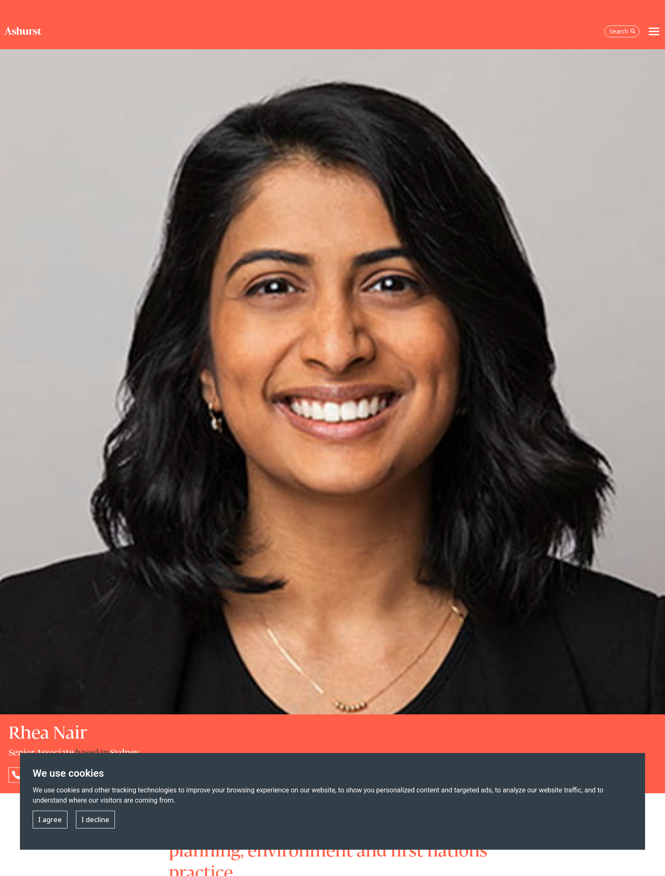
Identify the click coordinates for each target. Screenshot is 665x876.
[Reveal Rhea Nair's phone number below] (16, 775)
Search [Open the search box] (622, 31)
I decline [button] (95, 819)
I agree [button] (50, 819)
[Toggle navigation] (654, 31)
